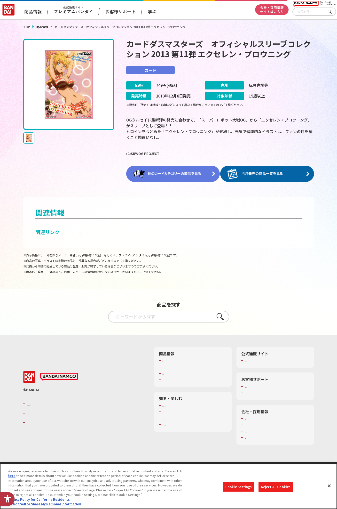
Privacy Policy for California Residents (39, 501)
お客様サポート (120, 11)
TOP (26, 27)
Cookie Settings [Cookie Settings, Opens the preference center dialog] (238, 488)
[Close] (329, 487)
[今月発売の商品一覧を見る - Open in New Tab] (269, 174)
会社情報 (251, 417)
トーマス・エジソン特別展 (181, 411)
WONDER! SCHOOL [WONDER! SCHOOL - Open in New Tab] (175, 404)
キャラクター (171, 372)
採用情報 (251, 424)
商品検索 (168, 360)
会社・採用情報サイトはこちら (272, 9)
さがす (332, 12)
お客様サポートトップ (260, 385)
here (12, 477)
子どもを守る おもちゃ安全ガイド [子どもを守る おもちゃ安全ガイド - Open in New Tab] (116, 231)
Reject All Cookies (275, 488)
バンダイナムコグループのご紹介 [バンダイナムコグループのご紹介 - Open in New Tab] (56, 403)
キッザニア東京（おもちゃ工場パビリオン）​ (193, 417)
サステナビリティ (257, 430)
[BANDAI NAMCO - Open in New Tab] (59, 376)
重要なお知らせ (256, 392)
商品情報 (42, 27)
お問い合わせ (254, 437)
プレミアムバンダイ (259, 360)
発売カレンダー (173, 366)
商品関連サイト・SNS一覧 (181, 379)
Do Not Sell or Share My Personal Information (44, 505)
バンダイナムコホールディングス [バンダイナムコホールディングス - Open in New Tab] (56, 412)
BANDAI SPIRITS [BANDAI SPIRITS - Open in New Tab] (41, 421)
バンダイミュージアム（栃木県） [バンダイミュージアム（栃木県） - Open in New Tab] (186, 423)
